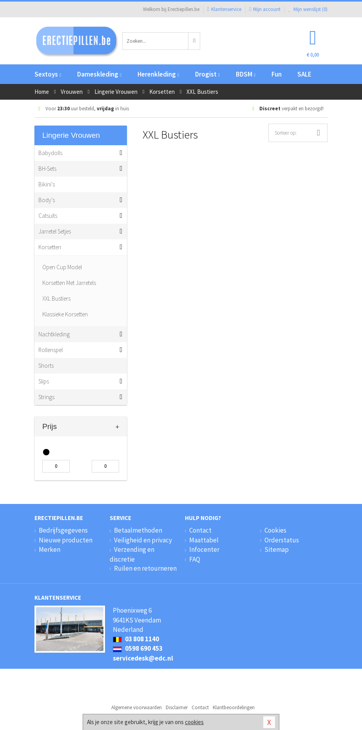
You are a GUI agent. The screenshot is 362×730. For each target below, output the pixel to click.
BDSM (245, 74)
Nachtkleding (54, 334)
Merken (49, 549)
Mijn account (265, 9)
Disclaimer (177, 707)
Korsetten (49, 247)
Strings (46, 397)
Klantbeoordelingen (234, 707)
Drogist (207, 74)
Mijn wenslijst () (308, 9)
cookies (194, 722)
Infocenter (204, 549)
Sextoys (47, 74)
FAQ (194, 559)
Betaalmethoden (138, 530)
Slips (43, 381)
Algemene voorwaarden (136, 707)
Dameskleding (99, 74)
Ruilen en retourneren (145, 568)
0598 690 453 (138, 648)
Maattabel (204, 540)
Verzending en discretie (132, 554)
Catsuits (47, 215)
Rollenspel (50, 350)
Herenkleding (158, 74)
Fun (277, 74)
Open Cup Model (62, 267)
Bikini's (46, 184)
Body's (46, 200)
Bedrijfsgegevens (63, 530)
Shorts (46, 365)
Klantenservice (224, 9)
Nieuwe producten (65, 540)
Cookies (275, 530)
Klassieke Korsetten (65, 314)
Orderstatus (281, 540)
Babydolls (50, 153)
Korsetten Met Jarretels (69, 283)
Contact (200, 530)
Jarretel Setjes (54, 231)
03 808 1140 (136, 639)
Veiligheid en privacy (143, 540)
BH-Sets (47, 168)
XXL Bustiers (56, 298)
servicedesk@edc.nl (143, 658)
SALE (304, 74)
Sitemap (276, 549)
